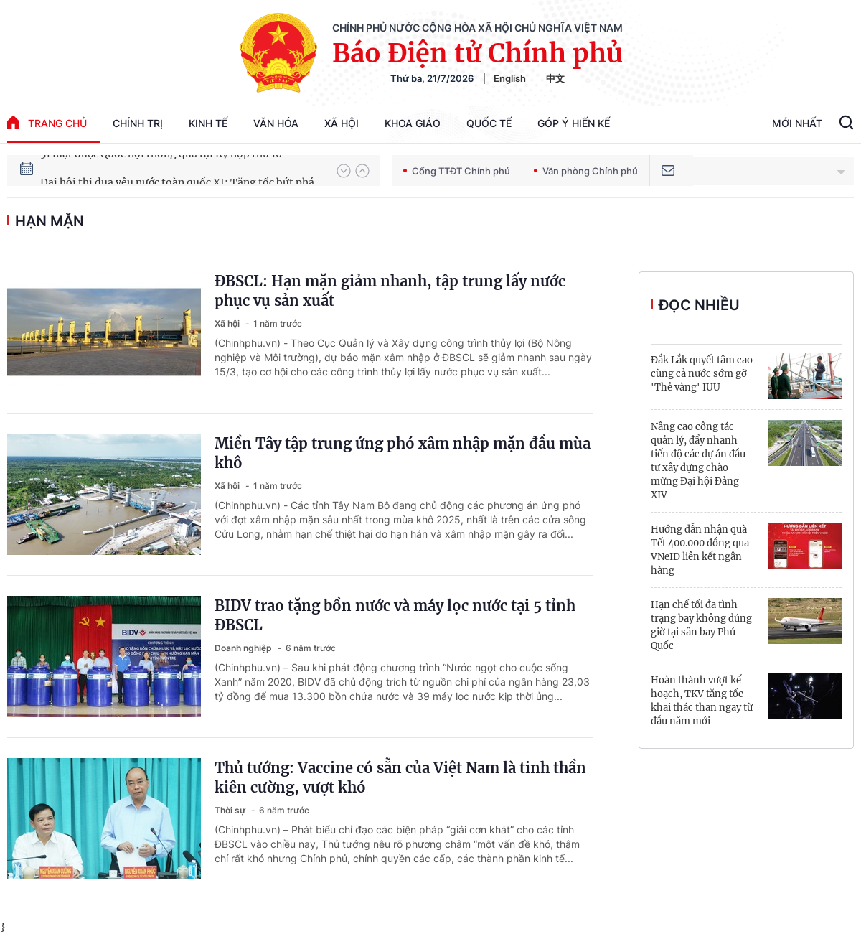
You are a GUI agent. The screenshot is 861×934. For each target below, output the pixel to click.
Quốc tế (489, 123)
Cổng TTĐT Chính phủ (456, 171)
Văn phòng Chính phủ (586, 171)
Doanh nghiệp (244, 648)
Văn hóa (275, 123)
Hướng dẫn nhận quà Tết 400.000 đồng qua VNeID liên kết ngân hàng (700, 549)
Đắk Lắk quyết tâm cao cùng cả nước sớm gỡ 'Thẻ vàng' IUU (702, 373)
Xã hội (341, 123)
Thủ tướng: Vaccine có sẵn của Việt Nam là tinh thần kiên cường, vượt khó (400, 777)
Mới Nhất (797, 123)
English (510, 78)
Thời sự (231, 810)
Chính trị (138, 123)
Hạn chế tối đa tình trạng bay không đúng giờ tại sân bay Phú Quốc (701, 625)
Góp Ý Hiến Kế (573, 123)
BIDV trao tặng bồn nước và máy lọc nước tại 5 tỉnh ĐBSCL (395, 615)
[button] (344, 171)
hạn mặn (49, 221)
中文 (555, 78)
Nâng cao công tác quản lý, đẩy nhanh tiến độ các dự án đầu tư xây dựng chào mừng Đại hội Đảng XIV (698, 461)
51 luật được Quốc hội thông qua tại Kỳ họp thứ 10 (161, 170)
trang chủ (47, 122)
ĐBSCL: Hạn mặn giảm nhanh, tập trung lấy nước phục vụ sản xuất (390, 290)
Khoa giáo (413, 123)
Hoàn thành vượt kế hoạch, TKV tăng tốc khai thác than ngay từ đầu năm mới (702, 700)
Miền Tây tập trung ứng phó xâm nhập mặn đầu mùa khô (403, 453)
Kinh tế (208, 123)
